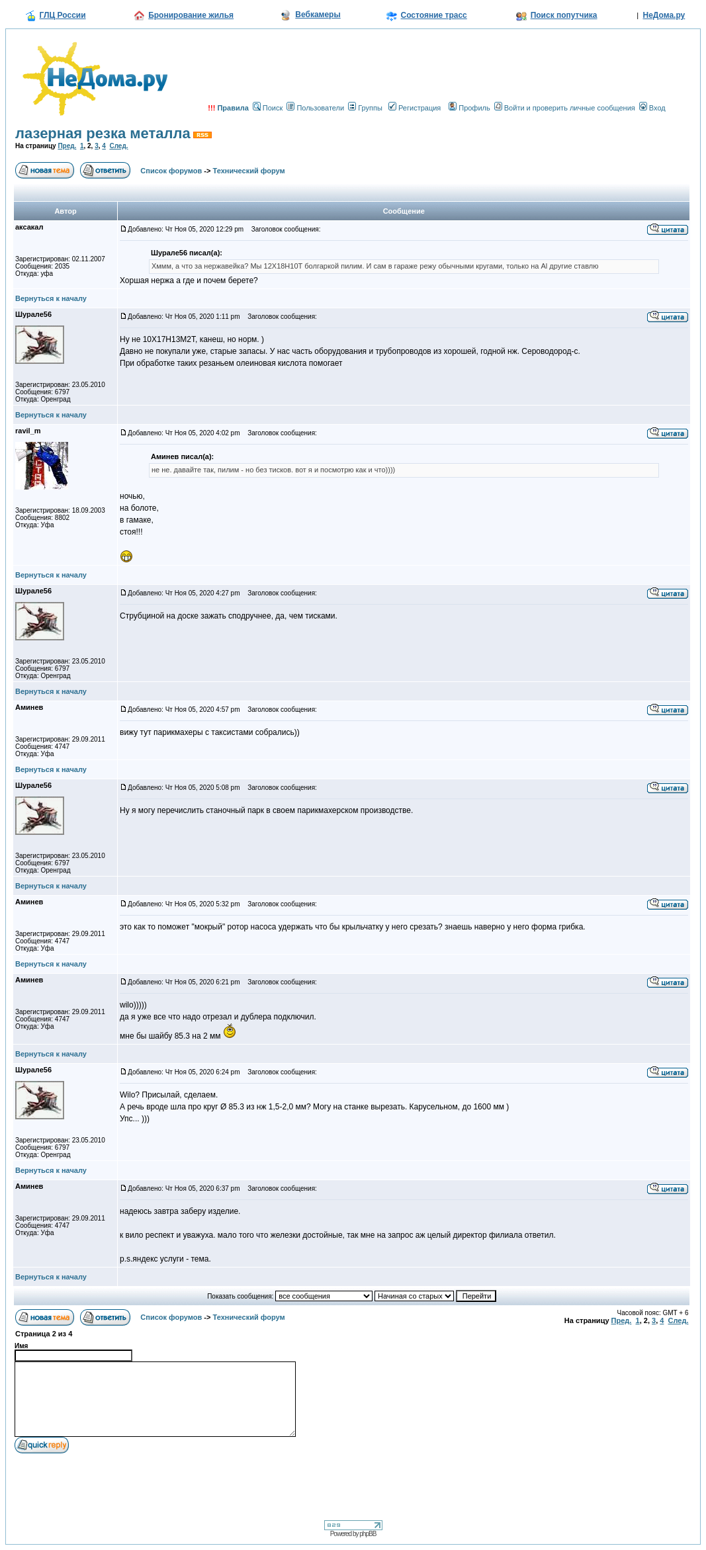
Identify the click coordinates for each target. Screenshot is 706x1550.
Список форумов (171, 171)
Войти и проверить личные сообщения (564, 108)
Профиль (469, 108)
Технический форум (249, 171)
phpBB (367, 1533)
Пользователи (315, 108)
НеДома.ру (663, 15)
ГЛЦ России (63, 15)
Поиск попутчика (564, 15)
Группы (365, 108)
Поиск (268, 108)
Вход (652, 108)
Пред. (67, 146)
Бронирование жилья (191, 15)
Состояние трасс (434, 15)
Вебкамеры (317, 14)
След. (118, 146)
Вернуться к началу (51, 298)
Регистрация (414, 108)
